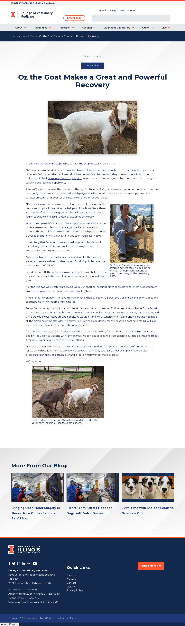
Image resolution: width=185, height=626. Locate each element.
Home (14, 36)
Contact (71, 583)
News (101, 10)
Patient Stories (92, 56)
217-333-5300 (50, 602)
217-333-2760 (32, 598)
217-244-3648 (29, 589)
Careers (71, 579)
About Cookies (9, 624)
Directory (111, 10)
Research (64, 27)
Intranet (131, 10)
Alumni (146, 27)
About (18, 27)
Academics (40, 27)
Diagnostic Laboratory (116, 27)
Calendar (72, 575)
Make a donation (151, 565)
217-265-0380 (52, 593)
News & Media (29, 36)
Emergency (74, 18)
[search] (127, 18)
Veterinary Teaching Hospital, (65, 178)
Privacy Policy (75, 590)
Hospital (87, 27)
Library (122, 10)
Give (164, 27)
